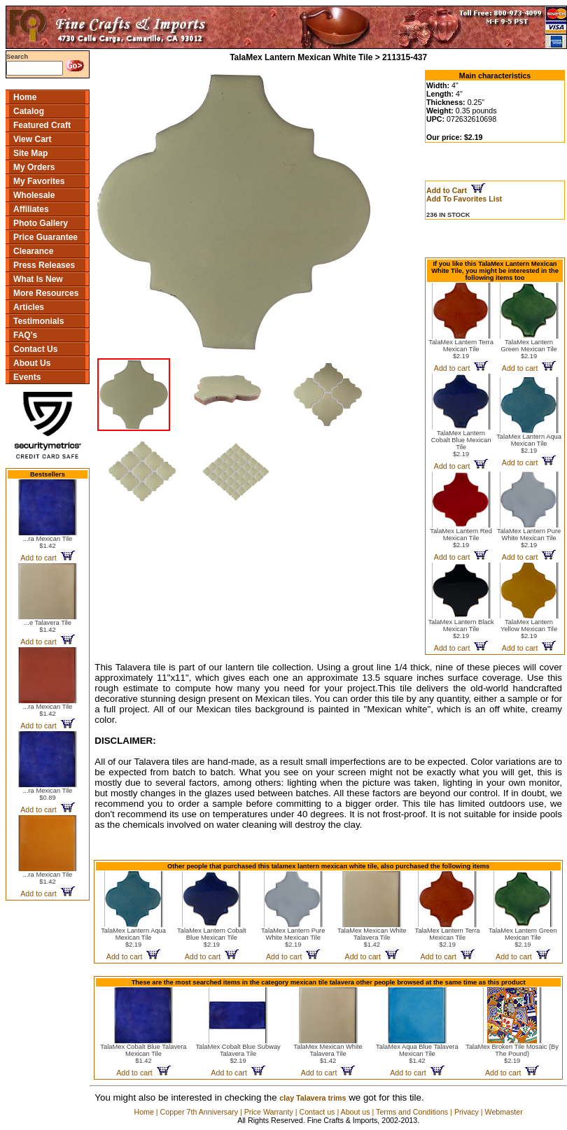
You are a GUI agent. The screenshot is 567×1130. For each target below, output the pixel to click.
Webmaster (504, 1112)
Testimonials (38, 321)
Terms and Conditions (412, 1112)
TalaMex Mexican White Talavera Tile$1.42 (372, 937)
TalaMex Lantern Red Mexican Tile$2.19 (461, 538)
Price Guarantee (45, 237)
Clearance (33, 251)
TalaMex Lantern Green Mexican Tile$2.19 (528, 349)
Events (27, 377)
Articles (28, 307)
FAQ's (25, 335)
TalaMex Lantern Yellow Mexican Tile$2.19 (528, 629)
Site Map (30, 153)
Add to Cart (455, 190)
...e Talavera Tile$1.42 (47, 626)
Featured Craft (42, 125)
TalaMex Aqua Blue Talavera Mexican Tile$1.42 (417, 1053)
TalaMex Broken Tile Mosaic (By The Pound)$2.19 (512, 1053)
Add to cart (47, 557)
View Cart (32, 139)
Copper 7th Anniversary (199, 1112)
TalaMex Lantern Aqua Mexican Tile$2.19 (528, 443)
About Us (31, 363)
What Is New (38, 279)
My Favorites (38, 181)
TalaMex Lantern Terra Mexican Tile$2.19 (460, 349)
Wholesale (34, 195)
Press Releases (44, 265)
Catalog (28, 111)
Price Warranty (268, 1112)
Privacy (466, 1112)
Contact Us (35, 349)
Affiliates (31, 209)
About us (355, 1112)
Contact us (317, 1112)
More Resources (45, 293)
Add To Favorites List (464, 199)
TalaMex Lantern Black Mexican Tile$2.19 (460, 629)
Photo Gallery (40, 223)
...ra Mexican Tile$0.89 (48, 794)
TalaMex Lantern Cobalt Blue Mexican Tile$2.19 (461, 444)
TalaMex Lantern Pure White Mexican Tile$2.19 (529, 538)
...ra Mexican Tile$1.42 (48, 542)
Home (24, 97)
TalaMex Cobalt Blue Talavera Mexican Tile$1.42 (143, 1053)
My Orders (34, 167)
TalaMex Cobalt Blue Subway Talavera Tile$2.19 (237, 1053)
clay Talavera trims (312, 1098)
